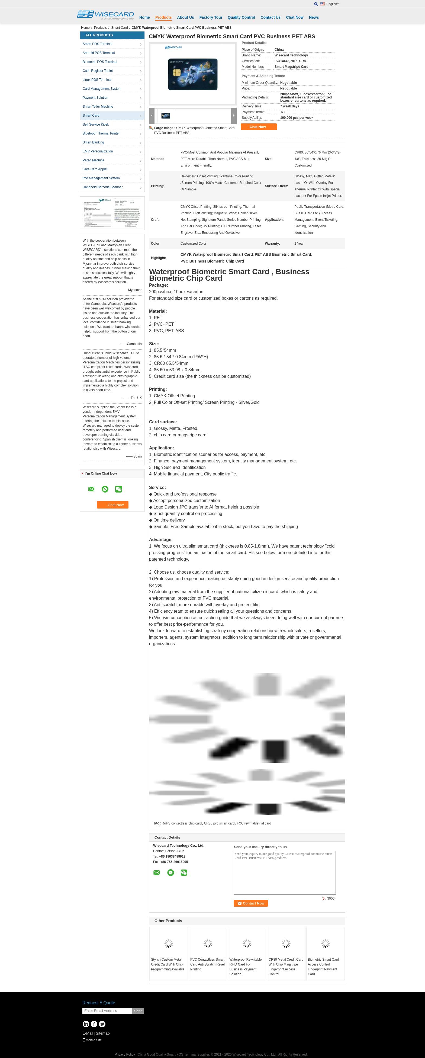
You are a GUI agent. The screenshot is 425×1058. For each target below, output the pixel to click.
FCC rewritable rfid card (254, 823)
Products (163, 17)
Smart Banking (93, 142)
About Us (185, 17)
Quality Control (241, 17)
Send (138, 1011)
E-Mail (87, 1033)
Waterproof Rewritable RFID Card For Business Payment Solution (245, 967)
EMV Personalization (98, 151)
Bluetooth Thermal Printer (101, 133)
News (314, 17)
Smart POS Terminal (97, 44)
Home (144, 17)
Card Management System (102, 89)
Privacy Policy (125, 1054)
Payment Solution (95, 98)
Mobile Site (92, 1040)
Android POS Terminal (99, 53)
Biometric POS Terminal (100, 62)
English (332, 4)
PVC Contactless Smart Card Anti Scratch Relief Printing (207, 964)
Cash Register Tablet (98, 71)
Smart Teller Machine (98, 106)
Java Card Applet (95, 169)
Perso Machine (93, 160)
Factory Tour (211, 17)
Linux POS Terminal (97, 80)
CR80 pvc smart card (219, 823)
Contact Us (270, 17)
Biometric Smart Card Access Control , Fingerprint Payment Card (323, 967)
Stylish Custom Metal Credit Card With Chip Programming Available (167, 964)
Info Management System (101, 178)
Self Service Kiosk (96, 124)
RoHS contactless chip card (182, 823)
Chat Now (295, 17)
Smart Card (119, 28)
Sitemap (103, 1033)
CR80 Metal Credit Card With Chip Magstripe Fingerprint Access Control (286, 967)
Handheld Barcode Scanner (103, 187)
